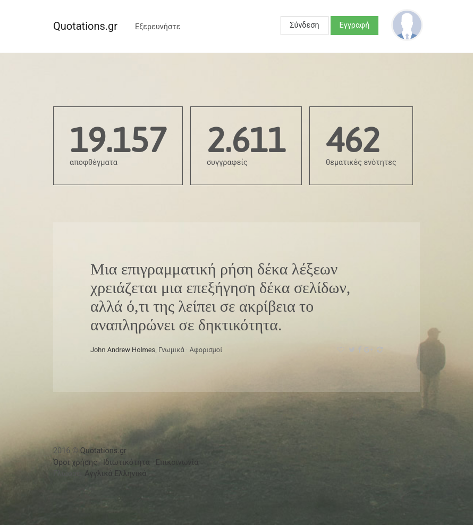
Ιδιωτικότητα (126, 462)
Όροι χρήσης (75, 462)
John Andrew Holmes (122, 350)
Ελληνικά (130, 473)
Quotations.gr (85, 26)
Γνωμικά (171, 350)
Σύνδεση (304, 25)
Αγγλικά (98, 473)
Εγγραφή (355, 25)
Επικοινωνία (177, 462)
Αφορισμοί (205, 350)
